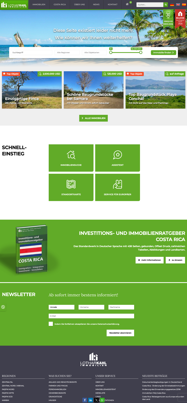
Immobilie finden (163, 52)
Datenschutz (177, 397)
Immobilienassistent (105, 360)
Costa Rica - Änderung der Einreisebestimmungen (163, 357)
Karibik (5, 371)
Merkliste (100, 364)
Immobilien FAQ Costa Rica (153, 364)
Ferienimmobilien (57, 360)
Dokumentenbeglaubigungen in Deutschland (162, 353)
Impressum (161, 397)
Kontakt (112, 4)
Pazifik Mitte (8, 364)
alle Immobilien (93, 118)
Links (98, 368)
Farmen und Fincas (58, 357)
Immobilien (38, 4)
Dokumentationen (104, 371)
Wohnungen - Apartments (61, 390)
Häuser (52, 371)
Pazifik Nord (8, 360)
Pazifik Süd (7, 368)
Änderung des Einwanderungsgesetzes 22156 (161, 360)
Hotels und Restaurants (61, 375)
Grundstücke (55, 368)
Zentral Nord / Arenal (13, 357)
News (96, 4)
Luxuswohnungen (58, 379)
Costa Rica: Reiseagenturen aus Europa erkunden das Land (163, 369)
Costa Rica (60, 4)
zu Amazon (175, 231)
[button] (84, 400)
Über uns (79, 4)
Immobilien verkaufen (106, 375)
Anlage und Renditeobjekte (63, 353)
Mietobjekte (55, 382)
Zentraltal (7, 353)
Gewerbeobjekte (57, 364)
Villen (52, 386)
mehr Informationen (149, 231)
